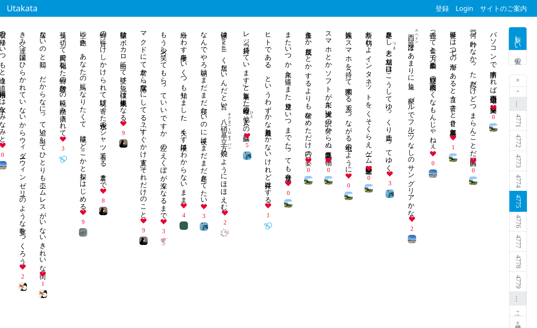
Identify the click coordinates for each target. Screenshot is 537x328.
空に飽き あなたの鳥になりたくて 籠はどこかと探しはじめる (83, 116)
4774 (518, 181)
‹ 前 (518, 92)
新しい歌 (517, 38)
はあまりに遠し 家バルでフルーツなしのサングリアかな (411, 120)
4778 (518, 261)
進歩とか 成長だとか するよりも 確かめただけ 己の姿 (308, 90)
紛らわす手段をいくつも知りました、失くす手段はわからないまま (184, 113)
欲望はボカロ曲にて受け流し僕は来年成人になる (123, 72)
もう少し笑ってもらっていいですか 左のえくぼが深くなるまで (163, 121)
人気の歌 (517, 57)
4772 (518, 141)
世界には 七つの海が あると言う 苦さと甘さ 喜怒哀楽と (453, 79)
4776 (518, 221)
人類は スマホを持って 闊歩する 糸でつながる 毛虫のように (348, 98)
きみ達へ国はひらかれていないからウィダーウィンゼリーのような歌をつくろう (22, 144)
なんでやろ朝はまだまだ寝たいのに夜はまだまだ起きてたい (204, 113)
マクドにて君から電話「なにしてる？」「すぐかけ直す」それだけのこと (143, 121)
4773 (518, 161)
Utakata (22, 8)
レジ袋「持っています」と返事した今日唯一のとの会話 (246, 78)
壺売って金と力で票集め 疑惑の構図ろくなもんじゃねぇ (433, 87)
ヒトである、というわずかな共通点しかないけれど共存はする (268, 113)
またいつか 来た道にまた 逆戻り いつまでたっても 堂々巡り (288, 102)
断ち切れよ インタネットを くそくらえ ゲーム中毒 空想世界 (369, 94)
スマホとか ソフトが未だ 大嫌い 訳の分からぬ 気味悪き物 (328, 90)
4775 (518, 201)
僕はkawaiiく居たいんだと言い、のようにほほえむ (224, 117)
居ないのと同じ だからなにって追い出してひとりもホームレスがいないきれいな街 (43, 147)
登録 (442, 8)
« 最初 (518, 80)
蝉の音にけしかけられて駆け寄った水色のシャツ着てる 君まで (103, 106)
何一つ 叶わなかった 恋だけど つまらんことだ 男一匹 (473, 91)
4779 (518, 282)
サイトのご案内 (503, 8)
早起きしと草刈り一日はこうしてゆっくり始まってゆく (389, 97)
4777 (518, 241)
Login (464, 8)
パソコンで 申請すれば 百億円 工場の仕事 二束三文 (493, 64)
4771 (518, 121)
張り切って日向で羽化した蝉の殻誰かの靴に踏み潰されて (63, 80)
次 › (518, 310)
